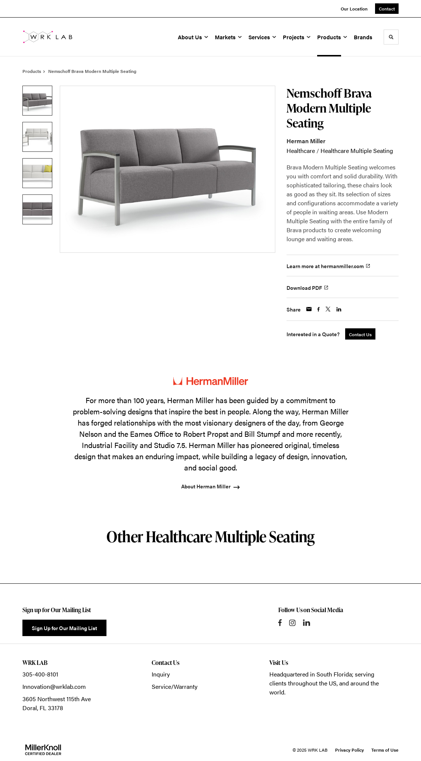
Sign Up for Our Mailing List (64, 628)
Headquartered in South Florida (310, 674)
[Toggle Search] (391, 37)
